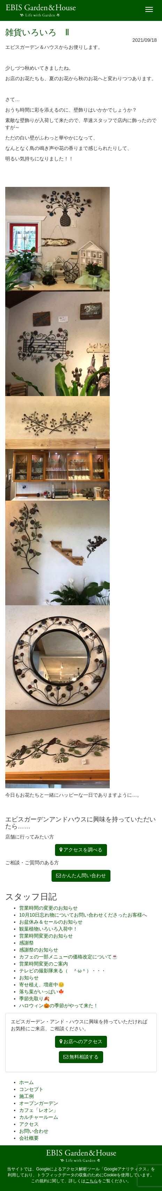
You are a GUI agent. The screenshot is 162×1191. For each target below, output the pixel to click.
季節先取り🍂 (34, 998)
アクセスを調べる (81, 849)
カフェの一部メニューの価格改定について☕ (68, 956)
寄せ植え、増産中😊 (41, 984)
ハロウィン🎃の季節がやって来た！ (58, 1005)
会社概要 (29, 1138)
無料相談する (81, 1057)
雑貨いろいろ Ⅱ (37, 32)
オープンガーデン (38, 1103)
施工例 (26, 1096)
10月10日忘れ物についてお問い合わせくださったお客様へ (83, 915)
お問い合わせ (33, 1131)
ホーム (26, 1082)
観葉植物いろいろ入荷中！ (48, 929)
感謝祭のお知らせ (38, 950)
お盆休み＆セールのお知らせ (51, 922)
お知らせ (29, 977)
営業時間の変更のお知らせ (48, 908)
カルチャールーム (38, 1117)
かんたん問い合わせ (81, 875)
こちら (91, 1180)
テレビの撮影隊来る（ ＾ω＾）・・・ (62, 970)
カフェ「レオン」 (38, 1110)
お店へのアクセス (81, 1041)
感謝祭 (26, 943)
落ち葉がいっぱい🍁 (41, 991)
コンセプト (31, 1089)
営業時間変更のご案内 (43, 963)
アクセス (29, 1124)
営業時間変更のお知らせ (46, 936)
